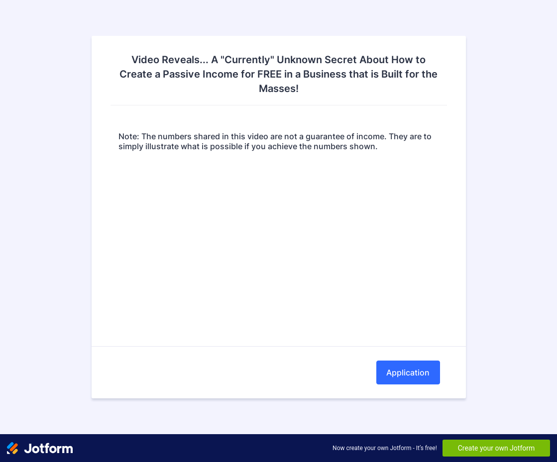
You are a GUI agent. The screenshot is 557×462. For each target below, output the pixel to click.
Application (408, 372)
